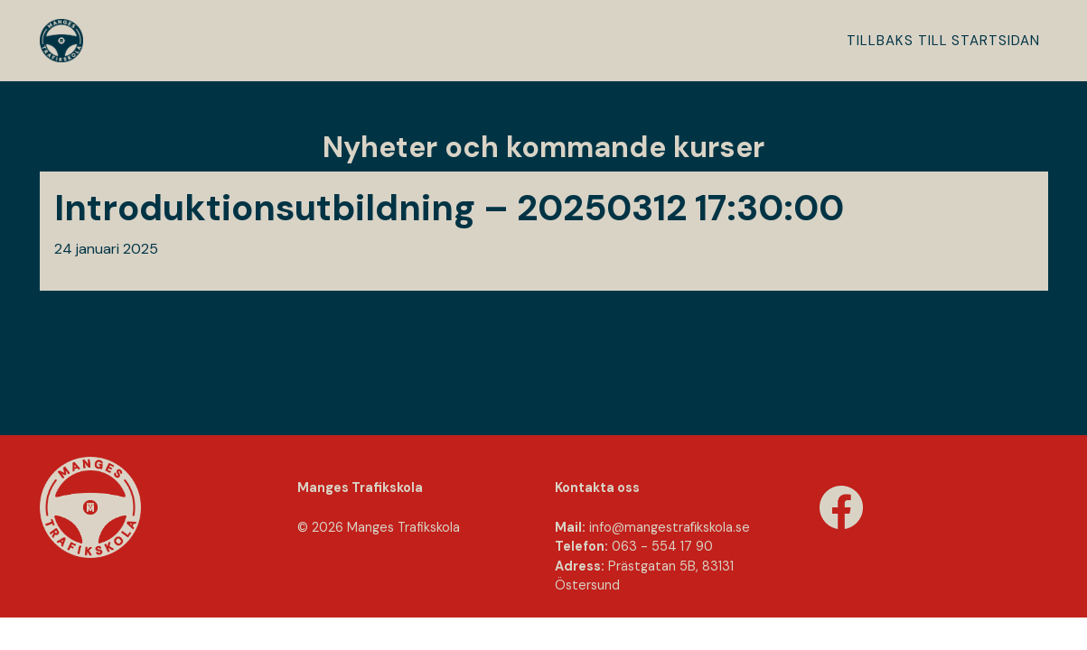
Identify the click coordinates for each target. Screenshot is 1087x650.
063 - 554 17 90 (662, 546)
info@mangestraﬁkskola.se (670, 527)
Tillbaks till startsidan (943, 41)
